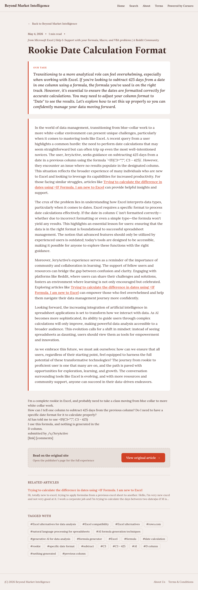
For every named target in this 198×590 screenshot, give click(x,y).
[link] (31, 438)
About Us (159, 582)
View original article (143, 457)
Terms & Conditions (180, 582)
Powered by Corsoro (180, 6)
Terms (159, 6)
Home (121, 6)
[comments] (44, 438)
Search (133, 6)
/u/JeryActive (58, 433)
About (146, 6)
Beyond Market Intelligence (27, 5)
